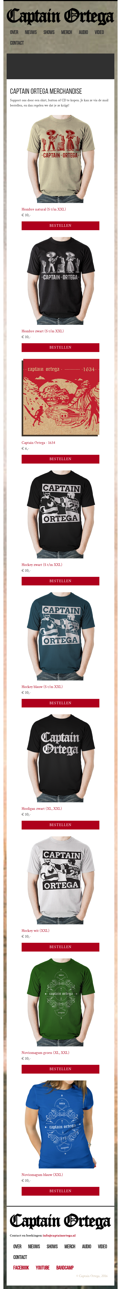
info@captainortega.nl (59, 1235)
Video (99, 32)
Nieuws (31, 32)
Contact (17, 43)
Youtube (42, 1268)
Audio (83, 32)
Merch (66, 32)
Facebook (21, 1268)
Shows (48, 32)
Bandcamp (64, 1268)
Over (14, 32)
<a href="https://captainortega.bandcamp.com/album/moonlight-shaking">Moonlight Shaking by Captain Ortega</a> (60, 66)
